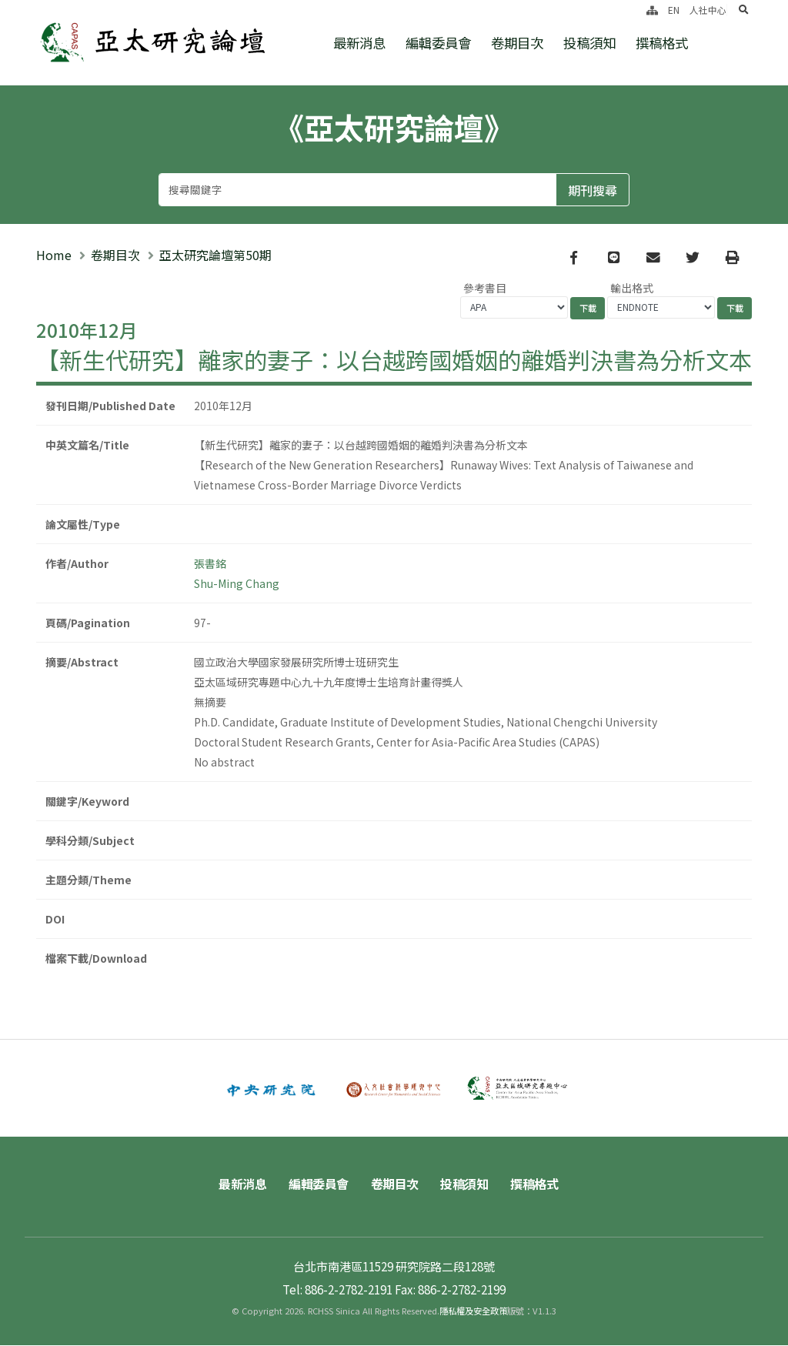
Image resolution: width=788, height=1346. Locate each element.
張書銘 (210, 563)
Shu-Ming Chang (236, 583)
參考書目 (484, 288)
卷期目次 (517, 42)
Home (54, 254)
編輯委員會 (438, 42)
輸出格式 (631, 288)
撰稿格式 (662, 42)
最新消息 (359, 42)
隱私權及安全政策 (473, 1311)
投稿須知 (589, 42)
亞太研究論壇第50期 (215, 254)
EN (673, 9)
